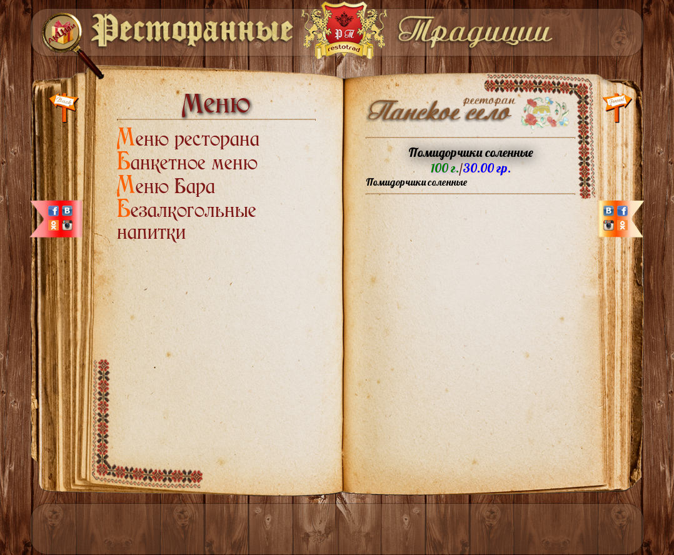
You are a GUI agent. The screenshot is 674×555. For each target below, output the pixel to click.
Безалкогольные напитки (186, 221)
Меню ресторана (188, 139)
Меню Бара (166, 186)
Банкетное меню (187, 162)
